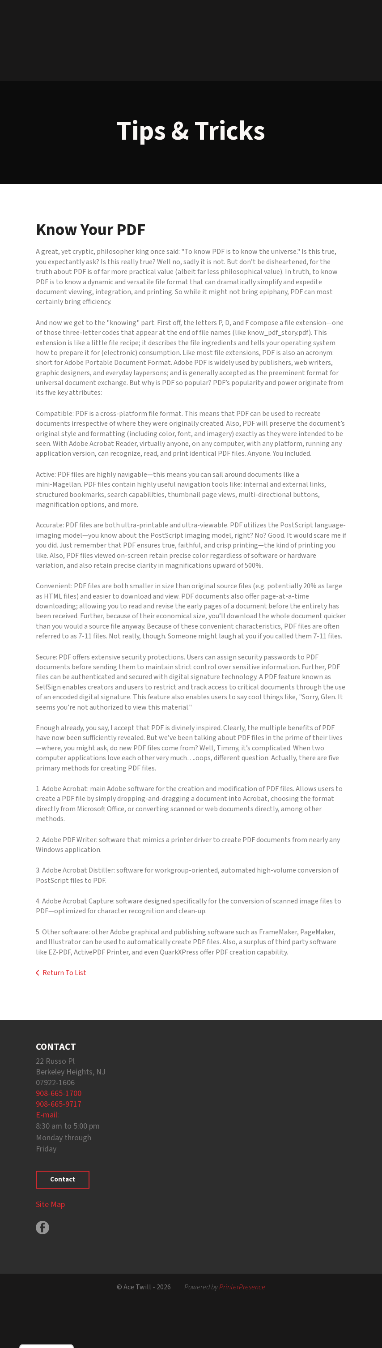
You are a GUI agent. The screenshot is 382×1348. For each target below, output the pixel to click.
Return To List (64, 973)
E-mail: (47, 1115)
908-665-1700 (58, 1093)
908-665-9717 (58, 1104)
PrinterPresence (242, 1287)
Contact (62, 1179)
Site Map (50, 1204)
